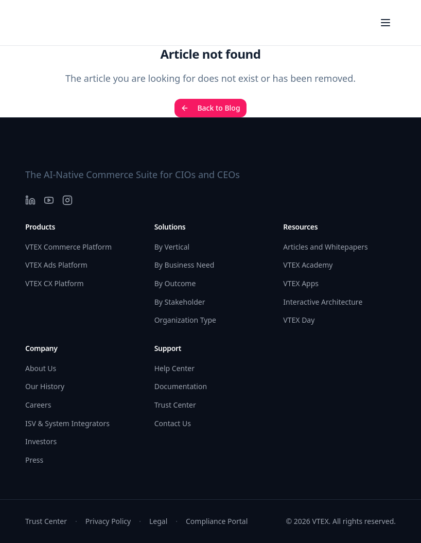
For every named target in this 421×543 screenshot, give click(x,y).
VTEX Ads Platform (56, 265)
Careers (38, 405)
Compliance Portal (217, 521)
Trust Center (175, 405)
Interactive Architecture (322, 302)
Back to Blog (210, 108)
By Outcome (175, 283)
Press (34, 460)
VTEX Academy (307, 265)
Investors (41, 441)
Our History (44, 386)
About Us (40, 368)
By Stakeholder (179, 302)
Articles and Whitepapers (325, 247)
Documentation (180, 386)
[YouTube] (49, 200)
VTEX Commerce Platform (68, 247)
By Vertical (172, 247)
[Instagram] (67, 200)
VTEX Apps (301, 283)
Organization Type (185, 320)
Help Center (174, 368)
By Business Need (184, 265)
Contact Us (172, 423)
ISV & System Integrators (67, 423)
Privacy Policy (108, 521)
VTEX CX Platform (54, 283)
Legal (158, 521)
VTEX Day (298, 320)
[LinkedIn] (30, 200)
